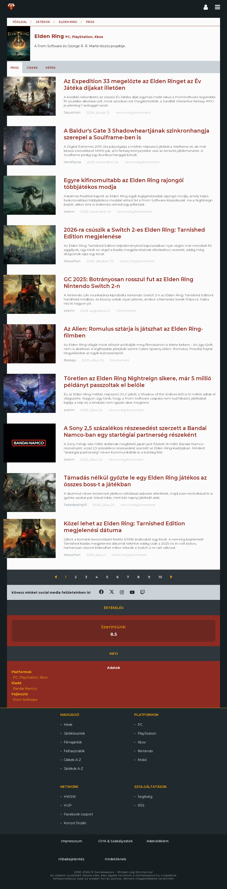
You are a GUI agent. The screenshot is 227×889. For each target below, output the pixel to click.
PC (140, 725)
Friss (14, 67)
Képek (51, 67)
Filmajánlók (73, 742)
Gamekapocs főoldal (11, 6)
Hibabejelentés (71, 859)
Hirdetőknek (115, 859)
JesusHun (72, 112)
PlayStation (147, 733)
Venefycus (72, 162)
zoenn (69, 211)
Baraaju (70, 360)
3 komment (126, 311)
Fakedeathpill (75, 505)
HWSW (70, 797)
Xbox (142, 742)
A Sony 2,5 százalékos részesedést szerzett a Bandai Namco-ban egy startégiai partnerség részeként (135, 431)
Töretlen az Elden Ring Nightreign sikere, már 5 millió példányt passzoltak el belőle (137, 381)
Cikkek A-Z (72, 760)
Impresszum (71, 841)
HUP (68, 805)
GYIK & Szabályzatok (115, 841)
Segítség (145, 797)
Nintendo (145, 751)
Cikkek (32, 67)
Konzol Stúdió (75, 823)
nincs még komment (133, 112)
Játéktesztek (74, 733)
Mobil (142, 760)
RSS (141, 805)
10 (160, 577)
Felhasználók (74, 751)
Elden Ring (68, 22)
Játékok (43, 22)
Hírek (68, 725)
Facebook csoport (78, 814)
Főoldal (20, 22)
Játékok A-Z (73, 769)
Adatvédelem (158, 841)
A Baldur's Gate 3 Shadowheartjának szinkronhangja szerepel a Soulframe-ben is (136, 134)
